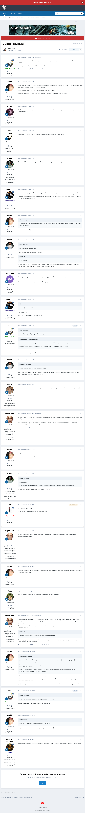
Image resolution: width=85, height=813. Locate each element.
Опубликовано (26, 57)
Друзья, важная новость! (41, 2)
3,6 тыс (10, 96)
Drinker (9, 106)
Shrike (9, 240)
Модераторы (20, 17)
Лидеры (44, 17)
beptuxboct (9, 413)
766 (10, 398)
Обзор (4, 14)
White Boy (9, 189)
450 (10, 605)
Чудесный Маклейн (9, 740)
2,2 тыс (10, 755)
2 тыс (10, 254)
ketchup (10, 591)
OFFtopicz (20, 50)
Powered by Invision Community (42, 810)
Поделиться (63, 49)
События (11, 17)
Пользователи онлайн (33, 17)
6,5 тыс (10, 71)
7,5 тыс (9, 520)
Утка (13, 48)
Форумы (3, 17)
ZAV (9, 130)
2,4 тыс (10, 287)
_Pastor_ (9, 384)
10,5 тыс (10, 205)
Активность (12, 13)
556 (10, 145)
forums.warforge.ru (42, 809)
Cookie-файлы (43, 807)
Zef (9, 505)
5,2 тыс (10, 172)
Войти (42, 783)
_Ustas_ (9, 158)
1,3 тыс (9, 428)
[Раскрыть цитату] (20, 220)
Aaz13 (9, 82)
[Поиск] (63, 13)
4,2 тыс (10, 120)
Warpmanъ (9, 273)
